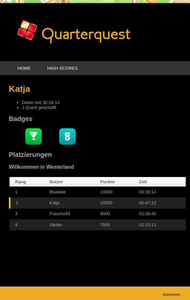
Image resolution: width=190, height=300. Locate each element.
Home (24, 68)
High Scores (62, 68)
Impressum (171, 294)
